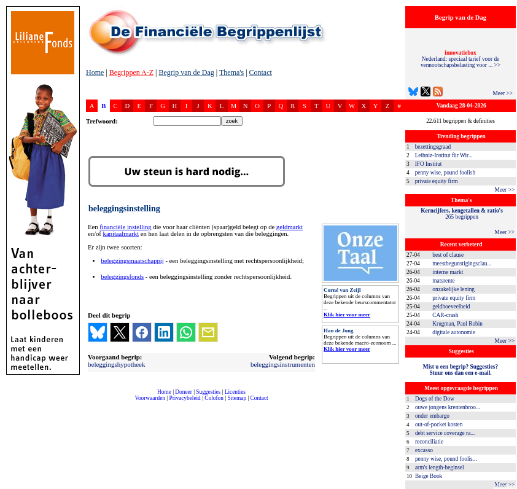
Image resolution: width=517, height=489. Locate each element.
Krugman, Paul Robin (457, 324)
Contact (260, 72)
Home (95, 72)
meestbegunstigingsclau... (461, 263)
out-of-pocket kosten (438, 424)
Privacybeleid (185, 398)
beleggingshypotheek (116, 364)
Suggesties (208, 392)
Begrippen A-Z (131, 72)
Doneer (183, 392)
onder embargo (432, 416)
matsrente (443, 281)
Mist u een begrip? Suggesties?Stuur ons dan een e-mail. (460, 370)
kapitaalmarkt (121, 233)
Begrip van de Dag (186, 72)
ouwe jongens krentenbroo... (447, 407)
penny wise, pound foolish (445, 173)
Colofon (214, 398)
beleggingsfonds (122, 276)
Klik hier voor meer (347, 314)
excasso (424, 450)
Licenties (235, 392)
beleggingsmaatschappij (132, 260)
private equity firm (436, 181)
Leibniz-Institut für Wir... (444, 155)
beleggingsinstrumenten (283, 364)
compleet (92, 402)
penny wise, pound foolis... (446, 459)
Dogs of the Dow (434, 399)
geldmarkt (289, 227)
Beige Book (428, 476)
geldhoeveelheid (451, 306)
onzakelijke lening (453, 289)
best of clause (448, 255)
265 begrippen (462, 214)
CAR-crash (445, 315)
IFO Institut (428, 164)
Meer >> (502, 93)
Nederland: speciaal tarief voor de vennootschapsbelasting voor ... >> (460, 59)
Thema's (231, 72)
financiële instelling (125, 227)
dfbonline (505, 485)
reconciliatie (429, 442)
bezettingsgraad (433, 147)
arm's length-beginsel (439, 467)
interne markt (447, 272)
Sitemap (236, 398)
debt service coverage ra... (445, 433)
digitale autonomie (453, 332)
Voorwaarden (149, 398)
